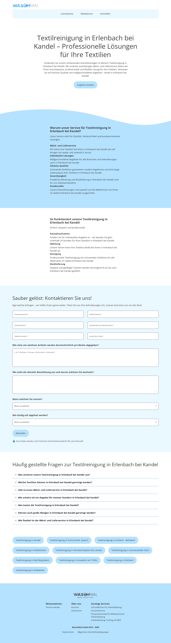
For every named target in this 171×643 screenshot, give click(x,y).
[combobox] (123, 325)
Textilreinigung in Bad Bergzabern (33, 560)
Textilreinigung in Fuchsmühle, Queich (69, 540)
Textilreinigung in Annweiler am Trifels (78, 560)
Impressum (76, 610)
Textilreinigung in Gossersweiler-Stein (130, 550)
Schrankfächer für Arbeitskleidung (106, 607)
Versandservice (98, 610)
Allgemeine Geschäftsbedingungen (93, 632)
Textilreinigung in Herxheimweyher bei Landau (79, 550)
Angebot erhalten (85, 84)
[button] (85, 475)
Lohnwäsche (67, 13)
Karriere (75, 607)
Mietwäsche (87, 13)
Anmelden (105, 13)
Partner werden (53, 607)
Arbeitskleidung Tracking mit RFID (106, 620)
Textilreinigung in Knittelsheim (31, 550)
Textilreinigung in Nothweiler (30, 570)
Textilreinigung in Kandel (28, 540)
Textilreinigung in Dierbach (120, 560)
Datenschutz (68, 632)
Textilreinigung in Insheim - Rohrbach (116, 540)
